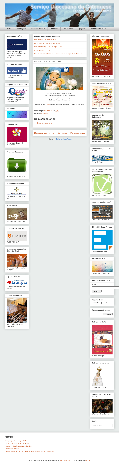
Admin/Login (97, 425)
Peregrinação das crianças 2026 (45, 40)
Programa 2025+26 (38, 29)
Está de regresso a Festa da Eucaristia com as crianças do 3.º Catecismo (58, 54)
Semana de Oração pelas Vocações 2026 (48, 47)
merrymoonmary (65, 460)
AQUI (48, 104)
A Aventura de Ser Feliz (42, 50)
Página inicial (62, 133)
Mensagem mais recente (44, 133)
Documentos (68, 29)
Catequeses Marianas (98, 29)
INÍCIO (9, 29)
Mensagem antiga (77, 133)
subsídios (44, 113)
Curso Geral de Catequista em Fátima (47, 43)
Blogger (87, 460)
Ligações (81, 29)
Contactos (54, 29)
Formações (21, 29)
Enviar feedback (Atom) (64, 139)
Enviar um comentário (44, 123)
